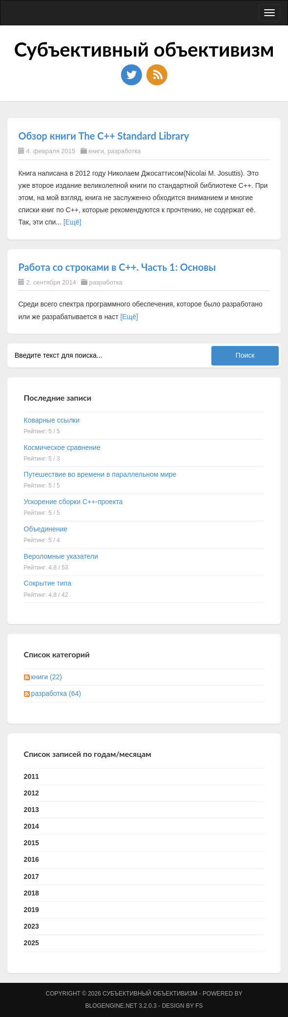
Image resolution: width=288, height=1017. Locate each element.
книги (96, 151)
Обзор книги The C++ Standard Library (103, 136)
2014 (31, 826)
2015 (31, 843)
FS (199, 1005)
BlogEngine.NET (111, 1005)
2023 (31, 926)
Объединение (46, 529)
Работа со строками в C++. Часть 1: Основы (117, 267)
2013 (31, 810)
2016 (31, 859)
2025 (31, 943)
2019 (31, 910)
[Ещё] (72, 222)
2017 (31, 876)
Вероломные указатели (61, 556)
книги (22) (46, 677)
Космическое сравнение (62, 447)
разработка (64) (56, 693)
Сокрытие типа (47, 583)
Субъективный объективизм (144, 49)
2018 (31, 893)
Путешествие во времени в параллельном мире (100, 474)
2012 (31, 793)
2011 (31, 776)
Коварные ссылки (52, 420)
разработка (124, 151)
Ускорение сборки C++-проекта (73, 502)
